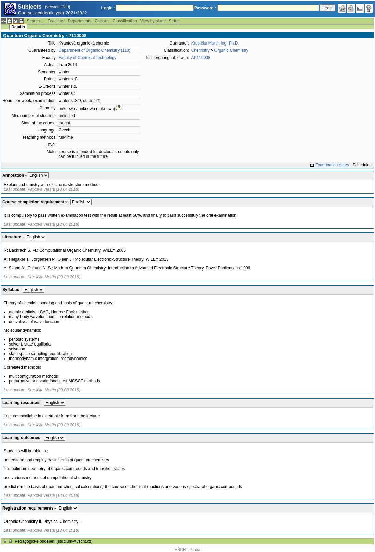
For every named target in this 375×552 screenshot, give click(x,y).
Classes (102, 20)
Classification (125, 20)
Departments (80, 20)
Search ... (35, 20)
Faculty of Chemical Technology (87, 57)
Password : (205, 7)
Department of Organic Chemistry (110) (94, 50)
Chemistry (200, 50)
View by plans (153, 20)
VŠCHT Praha (187, 549)
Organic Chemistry (231, 50)
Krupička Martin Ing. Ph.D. (215, 43)
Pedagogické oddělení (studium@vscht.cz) (54, 541)
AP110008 (200, 57)
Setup (174, 20)
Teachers (56, 20)
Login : (108, 7)
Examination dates (332, 165)
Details (18, 27)
